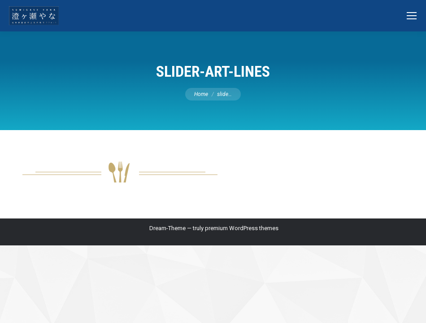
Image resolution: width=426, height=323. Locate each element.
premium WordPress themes (241, 228)
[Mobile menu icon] (411, 15)
